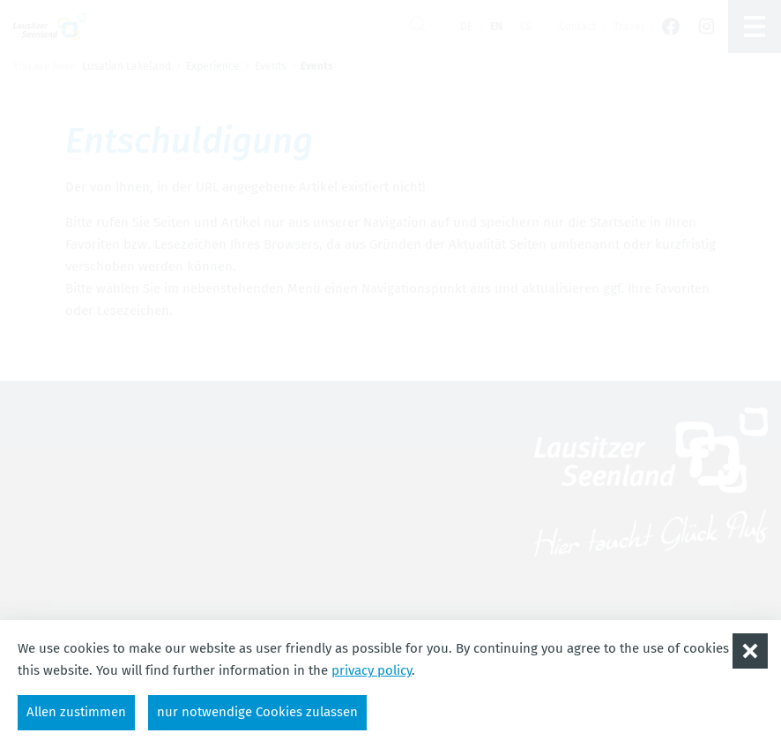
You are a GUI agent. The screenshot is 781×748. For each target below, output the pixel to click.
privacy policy (371, 670)
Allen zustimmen (76, 712)
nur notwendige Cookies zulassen (257, 712)
